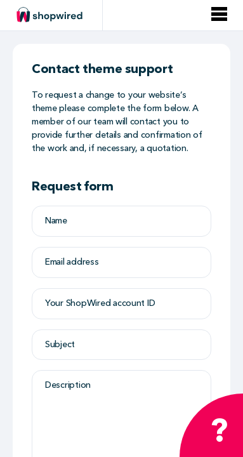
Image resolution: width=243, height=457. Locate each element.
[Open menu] (219, 14)
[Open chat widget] (211, 425)
